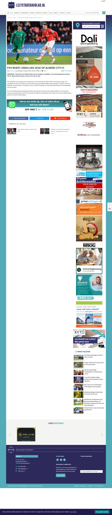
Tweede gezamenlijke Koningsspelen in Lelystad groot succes (93, 371)
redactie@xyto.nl (22, 477)
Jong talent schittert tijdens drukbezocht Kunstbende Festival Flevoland (93, 379)
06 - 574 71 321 (46, 109)
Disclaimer (90, 494)
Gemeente (32, 12)
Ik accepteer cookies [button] (102, 512)
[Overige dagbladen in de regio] (91, 471)
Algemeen (17, 12)
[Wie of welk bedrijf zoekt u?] (91, 26)
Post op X (39, 118)
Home (10, 17)
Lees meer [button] (73, 512)
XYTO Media (68, 71)
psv (40, 71)
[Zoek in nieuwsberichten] (93, 12)
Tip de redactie (60, 118)
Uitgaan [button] (55, 12)
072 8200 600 (22, 474)
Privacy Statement (98, 494)
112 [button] (11, 12)
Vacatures (62, 12)
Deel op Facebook (18, 118)
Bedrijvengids (24, 12)
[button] (8, 446)
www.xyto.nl (21, 479)
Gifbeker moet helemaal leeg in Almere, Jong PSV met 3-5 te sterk (60, 131)
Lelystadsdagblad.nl (30, 5)
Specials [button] (45, 12)
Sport (50, 12)
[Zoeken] (103, 12)
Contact (68, 12)
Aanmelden (60, 483)
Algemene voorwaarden (80, 494)
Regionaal (38, 12)
